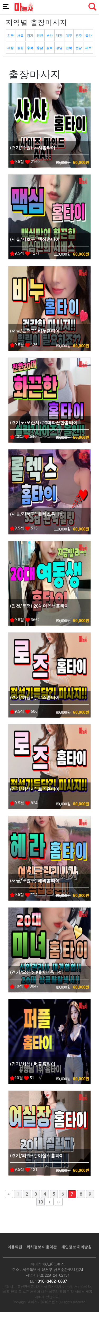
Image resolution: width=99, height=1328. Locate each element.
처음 (9, 1194)
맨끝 (59, 1202)
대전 (59, 35)
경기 (30, 35)
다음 (50, 1202)
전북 (69, 48)
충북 (30, 48)
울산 (88, 35)
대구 (69, 35)
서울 (20, 35)
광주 (79, 35)
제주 (88, 48)
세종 (10, 48)
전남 (79, 48)
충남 (40, 48)
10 (40, 1202)
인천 (40, 35)
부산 (49, 35)
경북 (49, 48)
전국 (10, 35)
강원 (20, 48)
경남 (59, 48)
